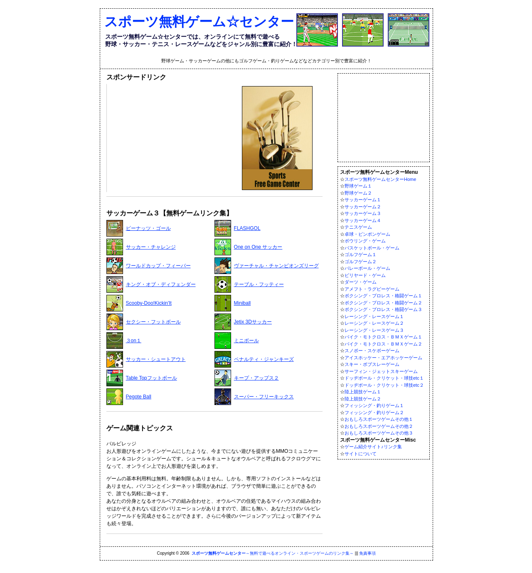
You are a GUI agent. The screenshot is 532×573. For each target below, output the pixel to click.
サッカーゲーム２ (363, 206)
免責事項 (367, 553)
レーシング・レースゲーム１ (374, 316)
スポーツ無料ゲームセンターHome (380, 179)
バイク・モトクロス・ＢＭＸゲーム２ (383, 343)
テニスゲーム (358, 227)
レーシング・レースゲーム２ (374, 323)
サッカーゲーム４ (363, 220)
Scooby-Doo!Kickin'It (149, 303)
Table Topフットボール (151, 378)
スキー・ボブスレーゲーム (372, 364)
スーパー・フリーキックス (264, 397)
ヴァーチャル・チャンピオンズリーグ (276, 266)
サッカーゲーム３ (363, 213)
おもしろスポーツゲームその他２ (379, 426)
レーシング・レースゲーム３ (374, 330)
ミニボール (246, 340)
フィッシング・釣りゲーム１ (374, 405)
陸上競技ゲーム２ (363, 398)
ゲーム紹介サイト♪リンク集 (373, 446)
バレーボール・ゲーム (367, 268)
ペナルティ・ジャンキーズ (264, 359)
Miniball (242, 303)
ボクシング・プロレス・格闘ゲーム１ (383, 295)
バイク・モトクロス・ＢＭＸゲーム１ (383, 336)
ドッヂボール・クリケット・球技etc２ (384, 385)
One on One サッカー (258, 247)
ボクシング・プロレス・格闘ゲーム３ (383, 309)
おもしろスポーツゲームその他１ (379, 419)
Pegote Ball (138, 397)
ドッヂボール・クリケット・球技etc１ (384, 377)
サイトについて (361, 453)
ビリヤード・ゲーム (365, 275)
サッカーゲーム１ (363, 199)
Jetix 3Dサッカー (253, 322)
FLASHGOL (247, 228)
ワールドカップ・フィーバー (158, 266)
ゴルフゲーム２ (361, 261)
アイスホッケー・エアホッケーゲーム (383, 357)
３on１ (133, 340)
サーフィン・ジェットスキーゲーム (381, 371)
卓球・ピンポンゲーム (367, 234)
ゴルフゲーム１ (361, 254)
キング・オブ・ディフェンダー (161, 284)
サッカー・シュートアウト (156, 359)
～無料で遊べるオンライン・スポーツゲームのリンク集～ (273, 553)
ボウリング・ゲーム (365, 240)
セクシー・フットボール (153, 322)
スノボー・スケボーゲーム (372, 350)
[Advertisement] (171, 138)
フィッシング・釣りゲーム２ (374, 412)
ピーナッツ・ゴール (148, 228)
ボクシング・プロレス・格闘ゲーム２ (383, 302)
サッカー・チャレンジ (151, 247)
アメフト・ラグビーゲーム (372, 288)
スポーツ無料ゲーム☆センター (199, 21)
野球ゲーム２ (358, 192)
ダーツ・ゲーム (361, 281)
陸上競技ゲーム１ (363, 391)
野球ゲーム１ (358, 185)
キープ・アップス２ (256, 378)
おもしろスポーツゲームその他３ (379, 432)
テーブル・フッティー (259, 284)
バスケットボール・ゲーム (372, 247)
